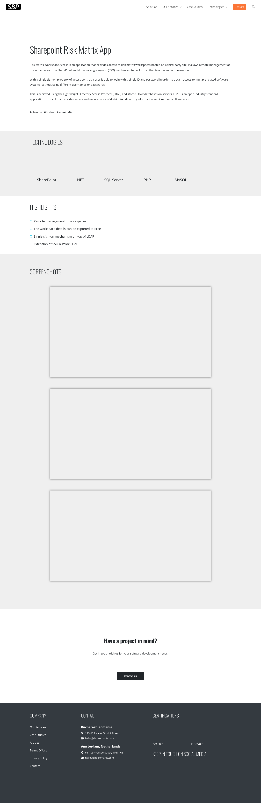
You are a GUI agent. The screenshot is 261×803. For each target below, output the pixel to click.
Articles (34, 742)
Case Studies (38, 735)
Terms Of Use (38, 750)
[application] (180, 7)
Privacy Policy (38, 758)
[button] (253, 7)
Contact (35, 766)
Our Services (38, 727)
